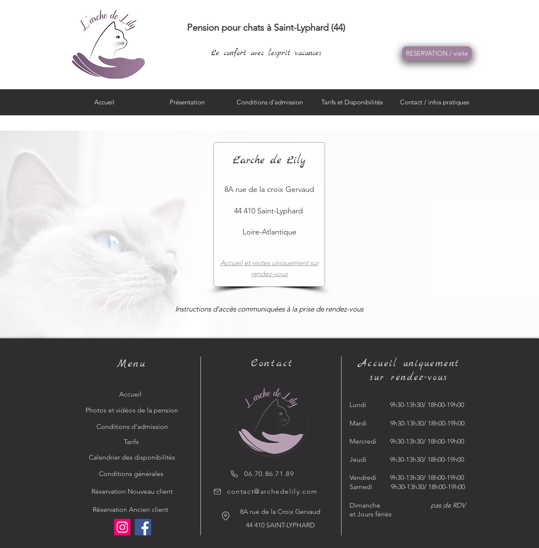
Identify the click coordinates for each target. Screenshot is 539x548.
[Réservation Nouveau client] (133, 491)
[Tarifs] (133, 442)
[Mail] (217, 491)
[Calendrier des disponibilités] (133, 457)
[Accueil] (133, 394)
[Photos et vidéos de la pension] (132, 410)
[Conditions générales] (133, 474)
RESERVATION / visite (437, 53)
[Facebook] (143, 527)
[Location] (225, 516)
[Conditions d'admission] (133, 426)
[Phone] (234, 474)
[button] (434, 104)
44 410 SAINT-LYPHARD (280, 525)
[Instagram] (122, 527)
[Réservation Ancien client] (133, 509)
